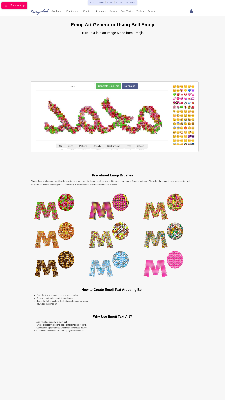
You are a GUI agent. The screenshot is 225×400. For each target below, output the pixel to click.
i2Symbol (36, 11)
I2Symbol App (14, 5)
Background (114, 146)
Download (129, 86)
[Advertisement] (112, 58)
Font (61, 146)
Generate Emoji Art (108, 86)
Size (71, 146)
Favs (148, 11)
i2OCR (110, 2)
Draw (110, 11)
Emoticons (69, 11)
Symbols (54, 11)
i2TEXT (119, 2)
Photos (98, 11)
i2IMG (101, 2)
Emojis (84, 11)
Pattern (84, 146)
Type (129, 146)
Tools (137, 11)
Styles (141, 146)
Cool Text (124, 11)
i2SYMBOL (130, 2)
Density (98, 146)
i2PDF (92, 2)
